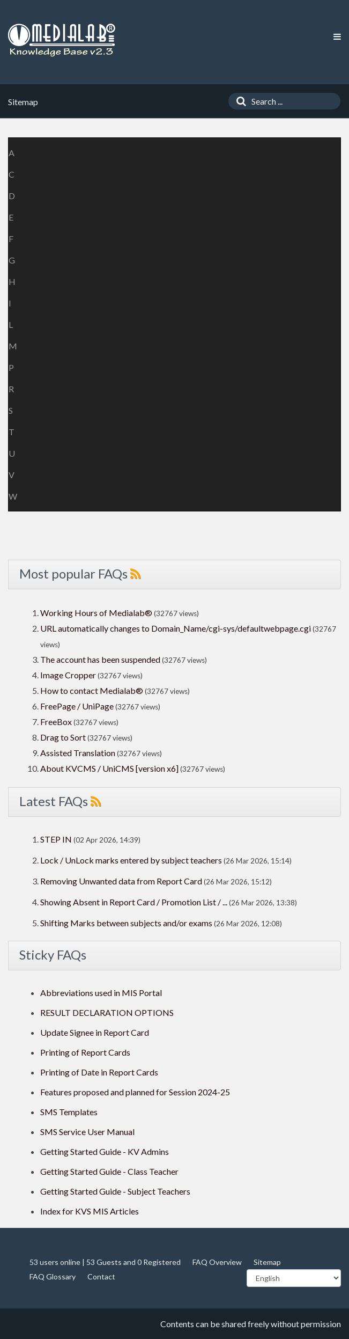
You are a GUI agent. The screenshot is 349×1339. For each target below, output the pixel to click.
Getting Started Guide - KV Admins (104, 1151)
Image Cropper (68, 675)
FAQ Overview (217, 1262)
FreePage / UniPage (77, 706)
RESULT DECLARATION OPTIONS (107, 1012)
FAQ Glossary (52, 1276)
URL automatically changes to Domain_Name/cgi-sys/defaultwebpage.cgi (175, 628)
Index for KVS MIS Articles (89, 1211)
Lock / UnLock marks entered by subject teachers (131, 860)
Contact (101, 1276)
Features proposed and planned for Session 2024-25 (135, 1092)
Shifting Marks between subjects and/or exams (126, 923)
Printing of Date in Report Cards (99, 1072)
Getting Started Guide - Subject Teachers (115, 1191)
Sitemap (267, 1262)
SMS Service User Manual (87, 1131)
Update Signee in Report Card (94, 1032)
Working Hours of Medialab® (96, 613)
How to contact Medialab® (91, 690)
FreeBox (56, 721)
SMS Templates (69, 1112)
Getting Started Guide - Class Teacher (109, 1171)
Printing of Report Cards (85, 1052)
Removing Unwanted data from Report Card (121, 881)
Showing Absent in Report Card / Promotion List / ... (133, 902)
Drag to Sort (63, 737)
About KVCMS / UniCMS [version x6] (109, 768)
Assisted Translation (77, 753)
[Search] (238, 101)
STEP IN (56, 839)
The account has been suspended (100, 659)
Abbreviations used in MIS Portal (101, 992)
